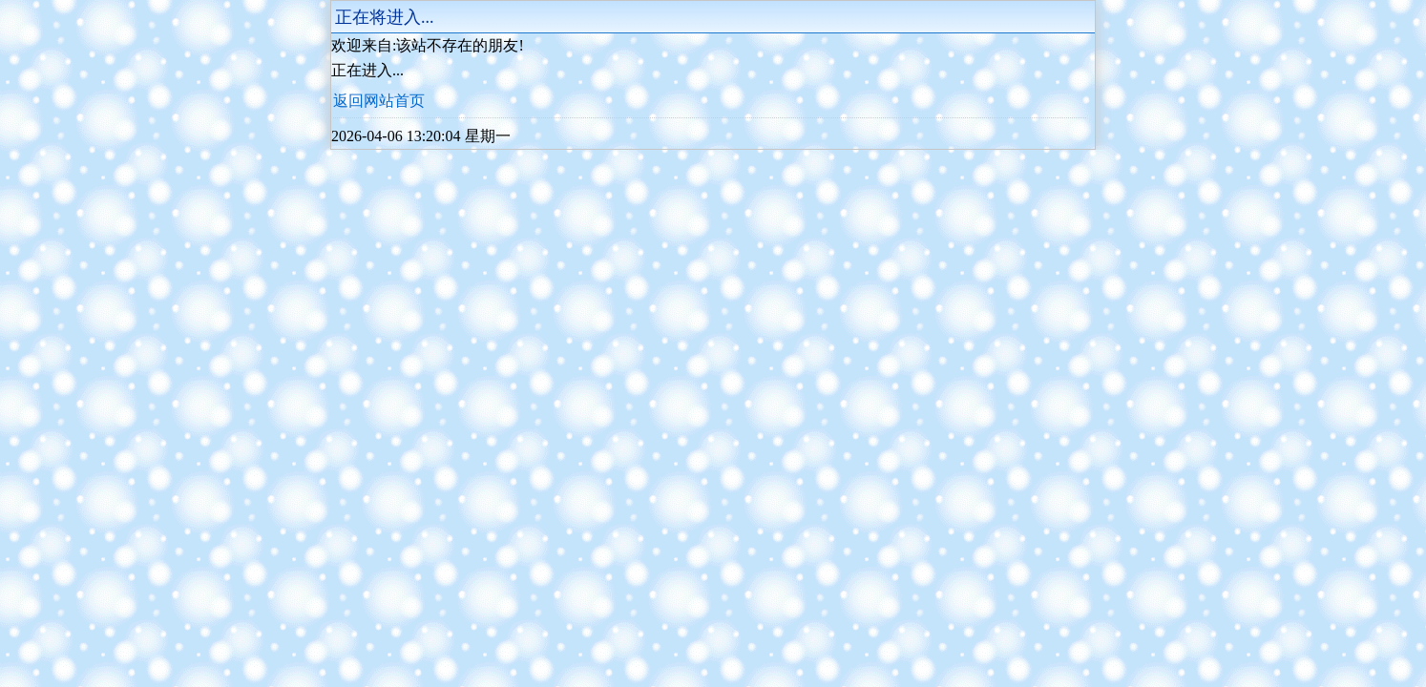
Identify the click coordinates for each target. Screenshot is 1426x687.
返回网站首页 (379, 101)
